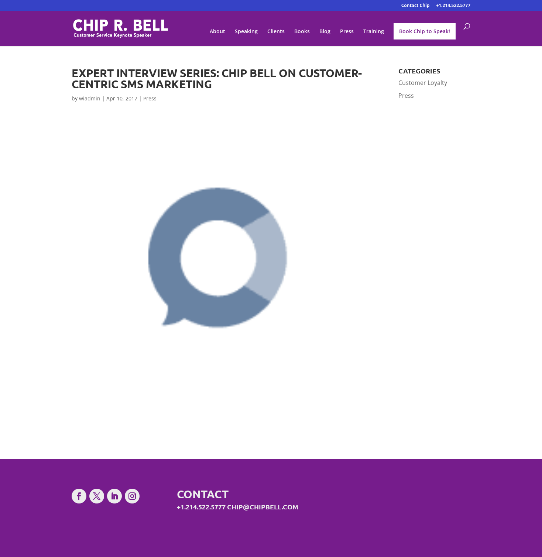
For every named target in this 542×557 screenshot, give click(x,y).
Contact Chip (415, 5)
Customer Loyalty (422, 83)
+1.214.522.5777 (453, 5)
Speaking (246, 32)
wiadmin (89, 98)
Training (373, 32)
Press (347, 32)
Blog (324, 32)
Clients (276, 32)
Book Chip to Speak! (424, 31)
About (217, 32)
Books (302, 32)
